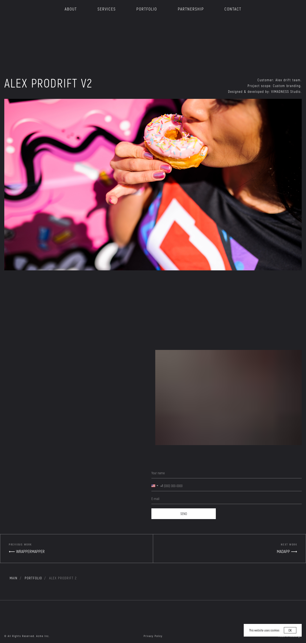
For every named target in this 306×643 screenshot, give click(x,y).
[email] (226, 498)
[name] (226, 473)
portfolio (33, 578)
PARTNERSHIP (191, 8)
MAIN (14, 578)
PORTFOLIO (146, 8)
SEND (183, 514)
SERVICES (106, 8)
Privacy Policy (153, 635)
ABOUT (71, 8)
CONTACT (232, 8)
